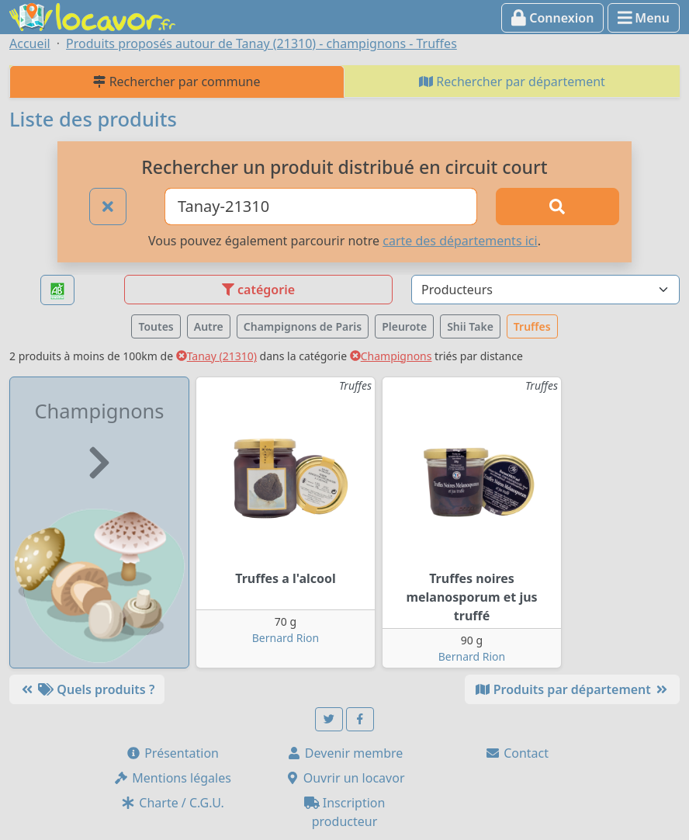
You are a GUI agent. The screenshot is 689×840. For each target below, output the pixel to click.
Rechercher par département (512, 81)
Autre (208, 326)
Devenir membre (344, 753)
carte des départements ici (460, 240)
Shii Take (470, 326)
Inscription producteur (345, 812)
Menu (644, 17)
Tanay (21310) (216, 356)
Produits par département (572, 689)
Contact (517, 753)
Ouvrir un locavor (345, 777)
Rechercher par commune (176, 81)
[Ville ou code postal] (320, 206)
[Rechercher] (557, 206)
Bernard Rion (285, 637)
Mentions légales (172, 777)
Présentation (172, 753)
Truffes (532, 326)
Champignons (391, 356)
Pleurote (404, 326)
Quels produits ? (86, 689)
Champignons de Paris (303, 326)
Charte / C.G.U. (172, 802)
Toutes (155, 326)
